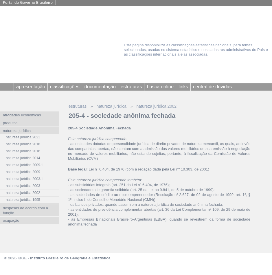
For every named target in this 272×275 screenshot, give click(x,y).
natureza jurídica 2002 (156, 106)
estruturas (78, 106)
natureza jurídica (112, 106)
